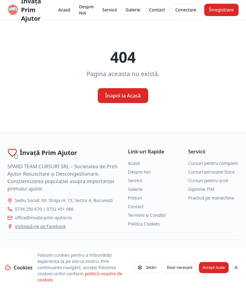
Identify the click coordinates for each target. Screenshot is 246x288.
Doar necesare (179, 267)
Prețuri (135, 198)
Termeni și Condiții (147, 215)
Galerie (133, 10)
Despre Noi (86, 10)
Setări (146, 267)
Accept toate (214, 267)
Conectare (185, 10)
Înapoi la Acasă (123, 95)
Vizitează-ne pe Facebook (40, 226)
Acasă (64, 10)
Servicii (109, 10)
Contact (157, 10)
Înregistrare (221, 10)
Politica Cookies (144, 224)
